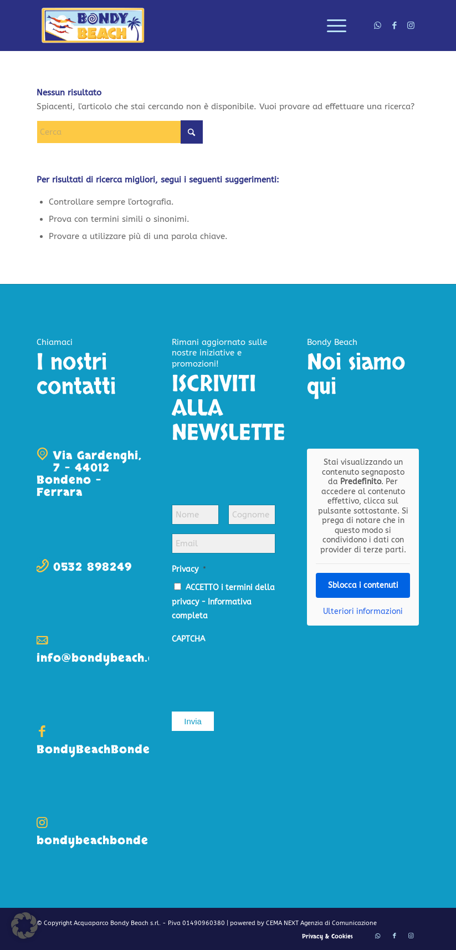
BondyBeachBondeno (101, 749)
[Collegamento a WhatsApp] (378, 25)
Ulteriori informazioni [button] (363, 611)
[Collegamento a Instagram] (411, 25)
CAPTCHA (188, 639)
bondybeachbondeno (100, 840)
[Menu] (331, 25)
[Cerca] (120, 132)
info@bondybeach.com (104, 658)
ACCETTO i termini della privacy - (223, 602)
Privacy (189, 569)
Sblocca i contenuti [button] (363, 585)
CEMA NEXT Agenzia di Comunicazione (321, 923)
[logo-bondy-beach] (93, 25)
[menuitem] (331, 25)
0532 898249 (92, 567)
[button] (24, 925)
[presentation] (256, 672)
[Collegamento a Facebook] (394, 25)
